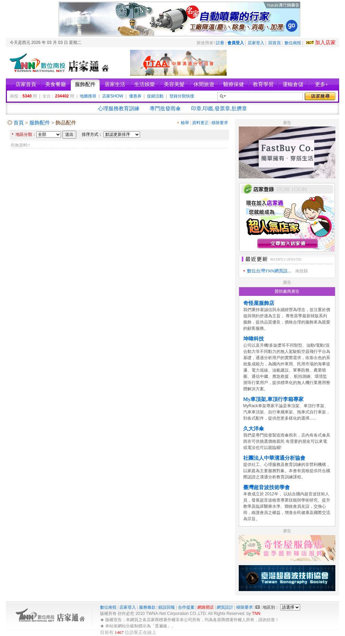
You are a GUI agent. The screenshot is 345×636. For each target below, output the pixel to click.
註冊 (220, 42)
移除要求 (219, 122)
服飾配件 (39, 122)
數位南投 (293, 42)
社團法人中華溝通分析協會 (274, 458)
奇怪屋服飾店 (258, 303)
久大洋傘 (253, 428)
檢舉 (185, 122)
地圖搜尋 (88, 96)
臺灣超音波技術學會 (266, 487)
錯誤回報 (166, 607)
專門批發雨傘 (165, 108)
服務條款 (147, 607)
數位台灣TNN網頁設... (269, 270)
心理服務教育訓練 (118, 108)
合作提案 (186, 607)
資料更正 (200, 122)
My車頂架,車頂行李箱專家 (273, 399)
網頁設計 (225, 607)
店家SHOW (112, 96)
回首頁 (274, 42)
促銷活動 (155, 96)
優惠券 (135, 96)
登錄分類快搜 (181, 96)
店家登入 (256, 42)
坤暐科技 (253, 339)
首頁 (18, 122)
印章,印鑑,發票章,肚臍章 (219, 108)
